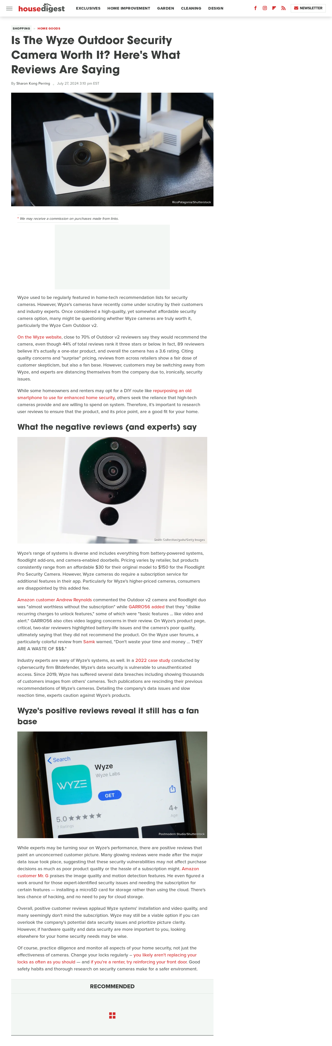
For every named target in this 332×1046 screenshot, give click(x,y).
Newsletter (308, 8)
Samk (89, 641)
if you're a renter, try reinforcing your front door (138, 962)
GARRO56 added (146, 606)
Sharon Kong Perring (33, 83)
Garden (165, 8)
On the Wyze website (39, 337)
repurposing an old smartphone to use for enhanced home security (104, 394)
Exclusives (88, 8)
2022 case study (152, 660)
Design (215, 8)
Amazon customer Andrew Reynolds (54, 599)
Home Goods (49, 28)
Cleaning (191, 8)
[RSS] (283, 9)
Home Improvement (128, 8)
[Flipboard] (274, 9)
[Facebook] (255, 9)
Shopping (21, 28)
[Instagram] (265, 9)
